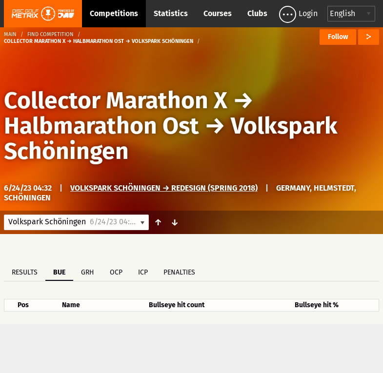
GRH (87, 272)
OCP (116, 272)
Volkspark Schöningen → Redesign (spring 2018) (164, 188)
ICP (143, 272)
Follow (338, 37)
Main (10, 34)
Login (308, 13)
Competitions (114, 13)
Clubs (257, 13)
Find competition (50, 34)
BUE (59, 272)
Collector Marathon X (115, 100)
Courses (217, 13)
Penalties (179, 272)
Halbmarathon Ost (101, 126)
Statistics (171, 13)
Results (25, 272)
